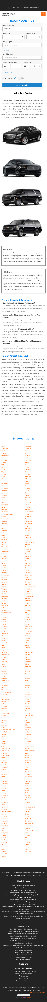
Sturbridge (4, 662)
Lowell (3, 451)
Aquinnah (4, 847)
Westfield (4, 491)
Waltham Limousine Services (23, 955)
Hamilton (4, 694)
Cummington (29, 830)
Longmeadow (5, 596)
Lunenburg (28, 638)
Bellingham (28, 584)
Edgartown (28, 734)
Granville (3, 807)
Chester (27, 814)
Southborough (29, 652)
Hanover (27, 608)
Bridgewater (28, 523)
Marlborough (5, 488)
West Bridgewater (6, 692)
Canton (27, 540)
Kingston (27, 620)
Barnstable (28, 477)
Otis (26, 800)
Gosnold (3, 856)
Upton (3, 687)
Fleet (8, 875)
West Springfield (29, 521)
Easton (3, 538)
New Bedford (5, 455)
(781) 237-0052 (23, 978)
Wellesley (27, 519)
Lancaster (4, 678)
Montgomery (5, 833)
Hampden (28, 741)
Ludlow (3, 554)
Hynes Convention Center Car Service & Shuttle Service (23, 931)
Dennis (3, 610)
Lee (2, 723)
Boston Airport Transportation (23, 888)
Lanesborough (5, 772)
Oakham (27, 788)
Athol (3, 636)
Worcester (28, 446)
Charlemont (28, 821)
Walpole (27, 531)
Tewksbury (4, 512)
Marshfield (28, 533)
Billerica (3, 486)
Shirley (3, 697)
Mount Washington (6, 854)
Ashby (27, 767)
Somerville (4, 460)
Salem (3, 481)
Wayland (3, 617)
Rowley (3, 718)
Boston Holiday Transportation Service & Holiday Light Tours (23, 895)
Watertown (28, 500)
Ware (3, 659)
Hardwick (27, 774)
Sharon (3, 570)
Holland (3, 777)
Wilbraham (28, 610)
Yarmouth (28, 538)
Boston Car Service (23, 927)
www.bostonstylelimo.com (23, 981)
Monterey (4, 823)
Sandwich (28, 556)
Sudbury (3, 566)
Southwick (4, 666)
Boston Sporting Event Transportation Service (23, 890)
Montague (4, 673)
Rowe (3, 849)
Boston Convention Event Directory (23, 943)
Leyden (3, 837)
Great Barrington (6, 699)
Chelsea (27, 491)
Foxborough (28, 568)
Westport (4, 589)
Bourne (27, 554)
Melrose (3, 516)
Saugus (27, 526)
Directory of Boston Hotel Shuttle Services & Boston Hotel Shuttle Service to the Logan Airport (23, 908)
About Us (11, 872)
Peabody (3, 474)
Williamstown (29, 694)
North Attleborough (7, 514)
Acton (3, 544)
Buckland (27, 791)
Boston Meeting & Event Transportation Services (23, 893)
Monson (27, 683)
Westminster (5, 680)
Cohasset (27, 678)
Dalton (27, 711)
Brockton (27, 451)
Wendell (27, 828)
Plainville (27, 659)
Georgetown (4, 676)
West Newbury (5, 748)
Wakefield (4, 531)
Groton (3, 648)
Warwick (3, 835)
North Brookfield (29, 746)
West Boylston (5, 690)
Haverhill (3, 462)
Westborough (5, 552)
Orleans (27, 713)
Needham (4, 509)
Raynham (4, 603)
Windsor (3, 830)
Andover (27, 498)
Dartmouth (4, 505)
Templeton (4, 685)
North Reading (5, 598)
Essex (26, 753)
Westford (4, 540)
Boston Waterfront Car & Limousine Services (23, 938)
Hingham (4, 542)
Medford (3, 470)
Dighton (27, 685)
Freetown (4, 669)
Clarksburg (28, 798)
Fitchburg (27, 486)
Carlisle (3, 734)
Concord (27, 570)
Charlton (3, 624)
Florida (3, 840)
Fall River (27, 455)
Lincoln (27, 699)
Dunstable (4, 762)
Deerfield (27, 737)
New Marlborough (30, 807)
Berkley (3, 704)
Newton (27, 458)
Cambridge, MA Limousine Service (23, 948)
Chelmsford (4, 500)
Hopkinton (4, 568)
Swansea (27, 582)
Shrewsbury (4, 495)
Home (4, 872)
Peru (26, 833)
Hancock (27, 835)
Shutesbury (4, 795)
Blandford (4, 816)
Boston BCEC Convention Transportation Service (23, 929)
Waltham (4, 465)
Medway (27, 624)
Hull (26, 657)
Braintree (27, 493)
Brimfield (4, 753)
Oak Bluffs (4, 732)
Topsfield (27, 709)
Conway (3, 793)
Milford (27, 514)
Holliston (3, 608)
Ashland (27, 566)
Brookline (27, 465)
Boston (3, 446)
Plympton (27, 772)
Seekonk (27, 598)
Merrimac (4, 706)
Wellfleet (3, 758)
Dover (26, 720)
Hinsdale (3, 786)
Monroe (27, 854)
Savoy (26, 840)
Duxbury (3, 594)
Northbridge (28, 589)
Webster (27, 577)
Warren (3, 741)
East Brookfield (29, 779)
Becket (27, 784)
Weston (3, 638)
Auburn (3, 587)
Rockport (3, 702)
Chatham (4, 709)
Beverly (27, 484)
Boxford (27, 680)
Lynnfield (4, 627)
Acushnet (4, 652)
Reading (3, 535)
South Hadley (29, 575)
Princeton (4, 760)
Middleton (28, 662)
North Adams (29, 627)
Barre (3, 727)
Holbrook (3, 645)
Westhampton (5, 802)
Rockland (4, 577)
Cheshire (4, 767)
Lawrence (4, 458)
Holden (27, 559)
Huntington (28, 781)
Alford (3, 844)
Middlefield (28, 849)
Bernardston (5, 781)
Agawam (4, 523)
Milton (3, 526)
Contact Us (30, 875)
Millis (26, 676)
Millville (3, 770)
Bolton (27, 725)
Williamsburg (29, 777)
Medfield (3, 629)
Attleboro (4, 479)
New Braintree (29, 823)
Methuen (27, 474)
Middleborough (29, 542)
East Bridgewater (6, 612)
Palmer (3, 631)
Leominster (4, 484)
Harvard (27, 702)
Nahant (3, 765)
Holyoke (27, 495)
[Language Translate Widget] (23, 995)
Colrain (3, 805)
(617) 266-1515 (13, 8)
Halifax (27, 690)
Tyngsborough (29, 631)
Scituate (27, 563)
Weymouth (4, 472)
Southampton (29, 716)
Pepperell (4, 643)
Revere (3, 467)
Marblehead (4, 556)
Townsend (28, 669)
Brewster (27, 655)
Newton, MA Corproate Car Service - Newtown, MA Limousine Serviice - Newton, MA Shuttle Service (23, 917)
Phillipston (28, 793)
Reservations (15, 875)
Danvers (3, 528)
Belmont (27, 528)
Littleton (3, 657)
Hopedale (4, 720)
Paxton (3, 739)
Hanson (27, 650)
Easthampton (29, 591)
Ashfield (27, 795)
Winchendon (5, 655)
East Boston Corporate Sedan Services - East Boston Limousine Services (23, 945)
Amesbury (4, 582)
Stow (26, 697)
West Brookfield (29, 751)
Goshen (3, 828)
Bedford (27, 612)
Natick (3, 498)
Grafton (3, 561)
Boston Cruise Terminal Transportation (23, 902)
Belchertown (28, 601)
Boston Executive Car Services (23, 950)
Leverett (3, 788)
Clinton (3, 601)
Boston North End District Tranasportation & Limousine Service (23, 941)
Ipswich (3, 620)
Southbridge (28, 580)
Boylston (3, 744)
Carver (27, 641)
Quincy (3, 453)
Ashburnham (5, 713)
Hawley (3, 852)
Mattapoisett (4, 711)
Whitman (27, 603)
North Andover (29, 512)
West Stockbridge (6, 812)
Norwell (27, 645)
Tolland (27, 844)
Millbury (27, 617)
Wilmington (4, 547)
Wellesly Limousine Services (23, 957)
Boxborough (28, 727)
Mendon (3, 716)
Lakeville (27, 643)
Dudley (27, 636)
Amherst (3, 493)
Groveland (28, 704)
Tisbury (27, 744)
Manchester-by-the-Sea (8, 730)
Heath (26, 837)
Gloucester (28, 516)
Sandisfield (4, 826)
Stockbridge (4, 784)
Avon (2, 746)
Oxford (27, 622)
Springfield (4, 448)
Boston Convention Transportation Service (23, 886)
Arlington (27, 479)
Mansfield (27, 544)
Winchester (28, 549)
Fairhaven (28, 594)
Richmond (4, 809)
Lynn (26, 453)
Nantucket (4, 615)
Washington (28, 842)
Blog (23, 875)
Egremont (28, 809)
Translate (26, 997)
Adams (3, 683)
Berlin (26, 770)
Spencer (27, 634)
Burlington (4, 533)
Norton (3, 563)
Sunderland (28, 755)
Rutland (3, 671)
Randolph (4, 502)
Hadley (27, 732)
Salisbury (27, 664)
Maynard (3, 650)
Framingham (28, 460)
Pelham (27, 812)
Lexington (28, 502)
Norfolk (3, 641)
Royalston (4, 814)
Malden (27, 462)
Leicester (27, 648)
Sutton (3, 664)
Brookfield (28, 760)
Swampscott (4, 605)
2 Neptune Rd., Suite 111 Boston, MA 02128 (23, 971)
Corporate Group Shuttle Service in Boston (23, 904)
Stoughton (4, 521)
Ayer (26, 673)
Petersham (4, 819)
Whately (27, 802)
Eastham (27, 723)
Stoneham (4, 549)
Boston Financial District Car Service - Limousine (23, 936)
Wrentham (4, 634)
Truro (3, 779)
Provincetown (5, 755)
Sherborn (27, 748)
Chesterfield (4, 821)
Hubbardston (5, 751)
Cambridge (28, 448)
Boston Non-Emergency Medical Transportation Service (23, 934)
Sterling (27, 687)
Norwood (27, 509)
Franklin (27, 505)
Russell (3, 800)
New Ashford (28, 852)
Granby (27, 718)
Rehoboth (27, 629)
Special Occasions (37, 872)
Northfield (4, 774)
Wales (3, 791)
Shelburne (28, 786)
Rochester (4, 725)
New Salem (28, 826)
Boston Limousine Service (23, 897)
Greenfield (4, 580)
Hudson (3, 559)
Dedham (27, 535)
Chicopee (27, 472)
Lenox (3, 737)
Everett (3, 477)
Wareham (28, 547)
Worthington (28, 819)
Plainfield (4, 842)
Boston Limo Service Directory (23, 952)
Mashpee (27, 605)
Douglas (27, 671)
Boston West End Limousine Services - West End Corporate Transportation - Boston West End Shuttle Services (23, 912)
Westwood (4, 591)
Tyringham (28, 847)
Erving (3, 798)
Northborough (29, 596)
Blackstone (28, 666)
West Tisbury (28, 758)
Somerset (27, 573)
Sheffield (27, 765)
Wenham (27, 739)
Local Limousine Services (23, 959)
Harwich (3, 622)
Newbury (27, 706)
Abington (4, 584)
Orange (27, 692)
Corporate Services (23, 872)
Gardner (27, 552)
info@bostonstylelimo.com (30, 8)
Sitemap (38, 875)
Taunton (27, 470)
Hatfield (27, 762)
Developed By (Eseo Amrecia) (36, 992)
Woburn (27, 488)
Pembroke (4, 573)
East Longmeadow (30, 587)
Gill (26, 805)
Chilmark (27, 816)
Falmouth (27, 507)
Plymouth (27, 467)
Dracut (3, 507)
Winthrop (27, 561)
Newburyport (5, 575)
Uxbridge (27, 615)
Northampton (5, 519)
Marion (27, 730)
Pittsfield (27, 481)
